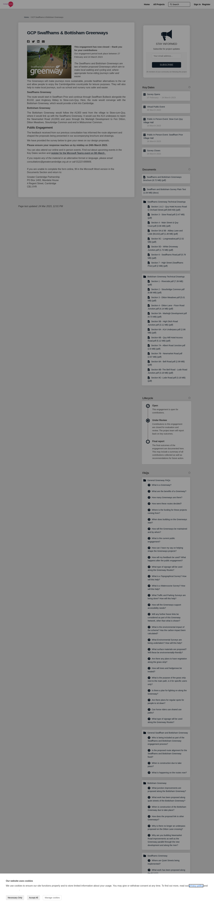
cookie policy (12, 889)
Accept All (33, 897)
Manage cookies (52, 897)
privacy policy (196, 885)
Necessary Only (15, 897)
